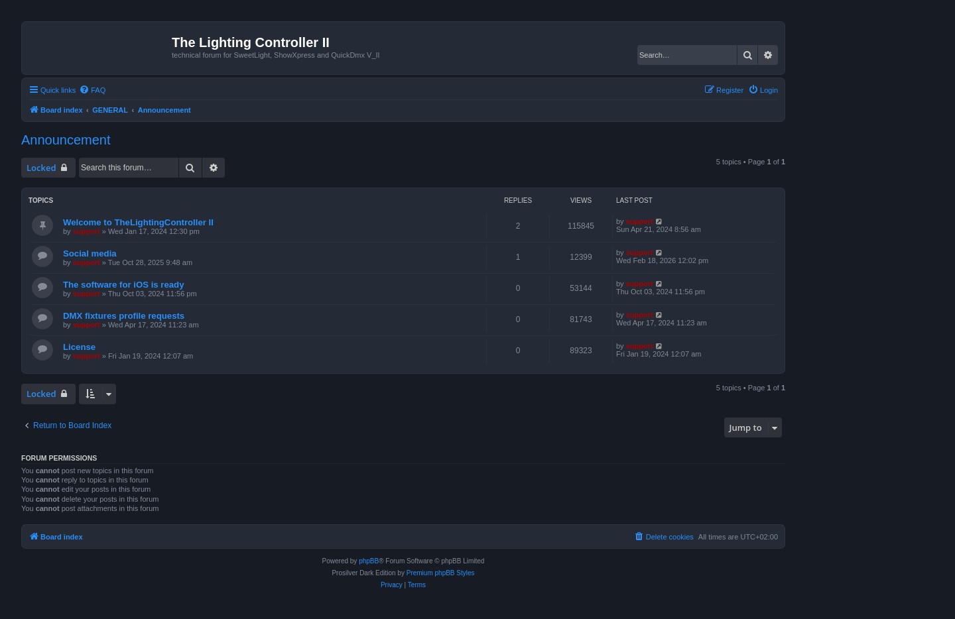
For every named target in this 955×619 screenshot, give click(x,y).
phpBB (369, 561)
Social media (90, 253)
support (86, 231)
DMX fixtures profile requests (123, 316)
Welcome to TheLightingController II (138, 222)
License (79, 347)
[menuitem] (92, 90)
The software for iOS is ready (123, 285)
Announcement (66, 140)
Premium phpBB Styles (441, 573)
